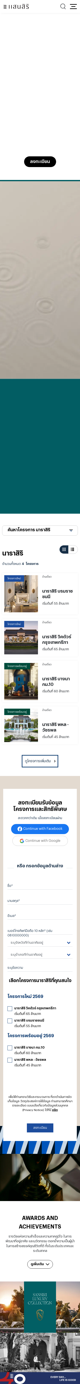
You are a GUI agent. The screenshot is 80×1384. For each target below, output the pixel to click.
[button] (73, 6)
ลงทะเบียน (40, 162)
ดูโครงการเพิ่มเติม (38, 761)
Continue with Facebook (43, 828)
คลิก (55, 1110)
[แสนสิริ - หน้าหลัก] (16, 6)
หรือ (21, 866)
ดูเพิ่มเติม (40, 1264)
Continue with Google (42, 840)
